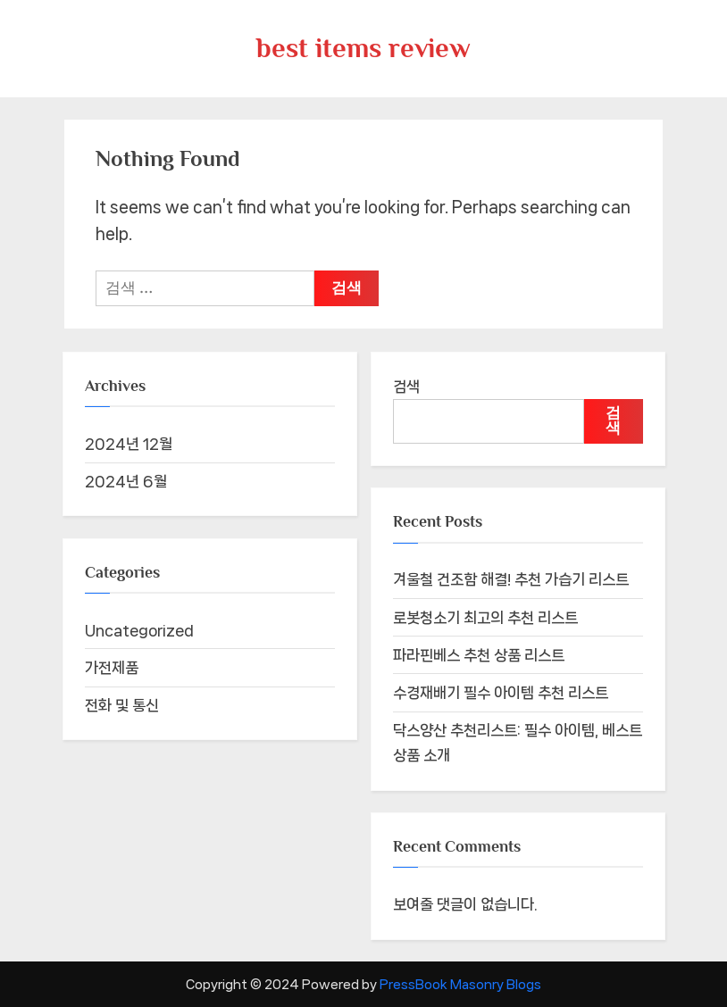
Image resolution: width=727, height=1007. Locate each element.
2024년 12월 (128, 444)
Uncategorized (139, 630)
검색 (406, 387)
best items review (363, 47)
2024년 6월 (126, 481)
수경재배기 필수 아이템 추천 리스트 (500, 693)
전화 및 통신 (122, 705)
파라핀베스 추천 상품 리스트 (478, 655)
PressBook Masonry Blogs (460, 984)
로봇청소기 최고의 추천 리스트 (485, 618)
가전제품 (111, 668)
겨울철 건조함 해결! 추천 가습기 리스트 (511, 579)
